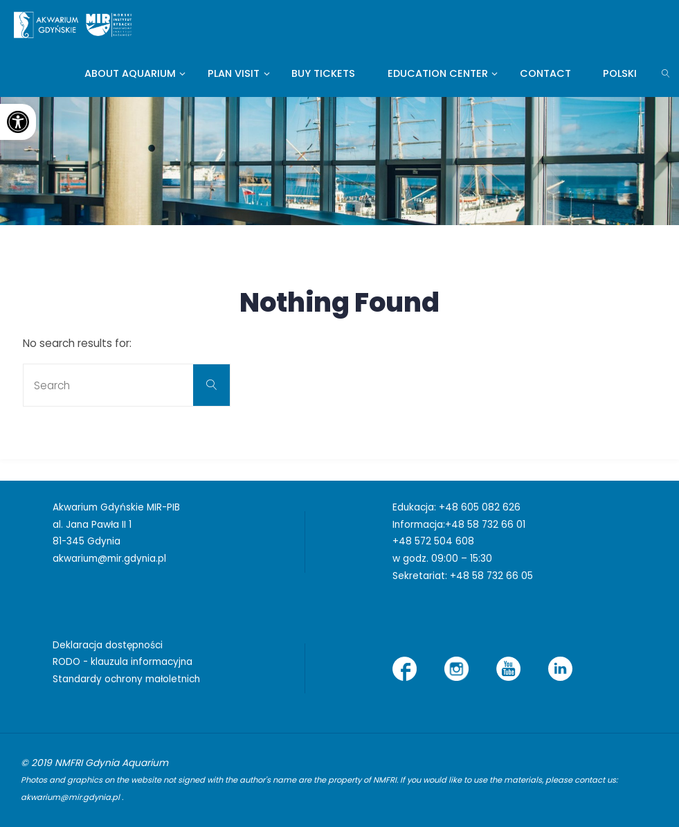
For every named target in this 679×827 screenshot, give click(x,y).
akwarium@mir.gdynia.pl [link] (109, 558)
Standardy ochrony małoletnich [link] (126, 679)
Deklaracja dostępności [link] (108, 645)
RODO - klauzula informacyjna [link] (122, 661)
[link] (18, 122)
